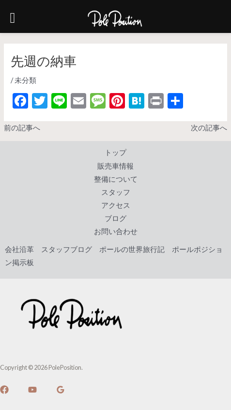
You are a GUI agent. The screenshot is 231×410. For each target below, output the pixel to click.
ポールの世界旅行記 (132, 249)
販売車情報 (115, 166)
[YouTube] (32, 389)
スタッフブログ (66, 249)
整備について (116, 179)
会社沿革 (19, 249)
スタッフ (115, 192)
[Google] (60, 389)
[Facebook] (4, 389)
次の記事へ (209, 128)
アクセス (115, 205)
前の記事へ (22, 128)
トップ (115, 152)
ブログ (115, 218)
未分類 (25, 80)
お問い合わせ (116, 231)
